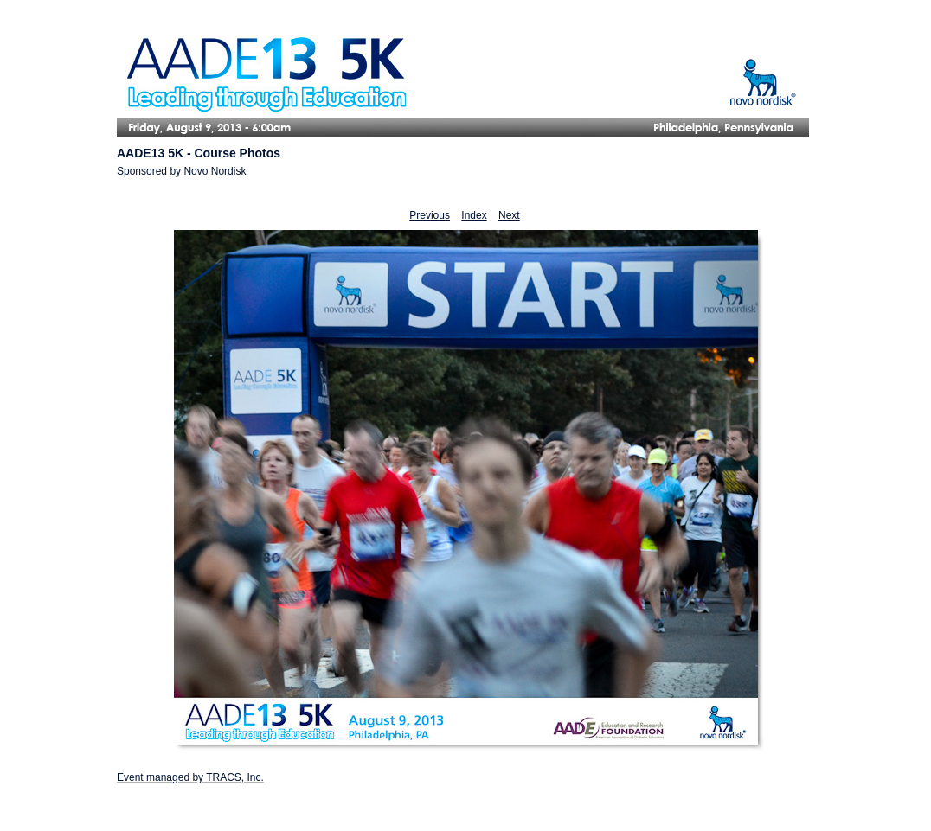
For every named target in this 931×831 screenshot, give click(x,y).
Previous (429, 215)
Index (473, 215)
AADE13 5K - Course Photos (198, 153)
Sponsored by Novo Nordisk (181, 171)
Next (509, 215)
